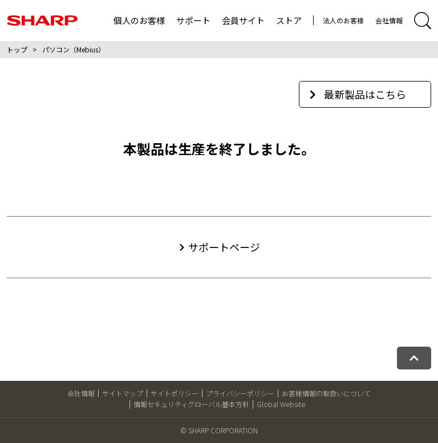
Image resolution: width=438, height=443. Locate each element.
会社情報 (389, 20)
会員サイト (243, 20)
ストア (289, 20)
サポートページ (224, 246)
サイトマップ (122, 393)
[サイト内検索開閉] (422, 20)
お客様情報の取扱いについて (326, 393)
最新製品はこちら (358, 94)
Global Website (281, 404)
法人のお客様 (343, 20)
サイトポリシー (174, 393)
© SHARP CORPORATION (219, 430)
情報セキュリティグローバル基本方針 (191, 404)
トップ (17, 49)
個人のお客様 (139, 20)
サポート (193, 20)
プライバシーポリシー (240, 393)
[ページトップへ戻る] (414, 358)
